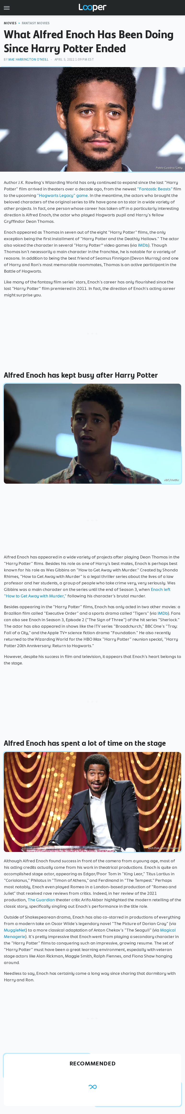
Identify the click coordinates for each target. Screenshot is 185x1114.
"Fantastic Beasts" (154, 189)
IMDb (143, 245)
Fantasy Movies (36, 23)
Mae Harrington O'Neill (28, 59)
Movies (10, 23)
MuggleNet (15, 930)
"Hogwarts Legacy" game (62, 195)
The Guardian (41, 900)
